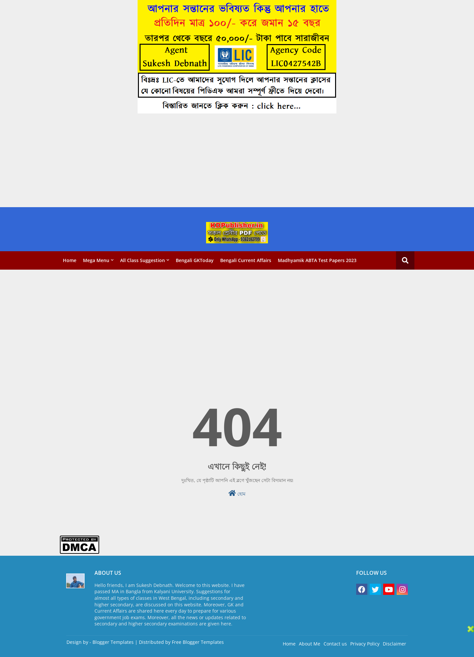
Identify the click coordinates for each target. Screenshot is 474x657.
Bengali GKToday (195, 260)
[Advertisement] (197, 161)
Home (69, 260)
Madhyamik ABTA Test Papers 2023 (317, 260)
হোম (237, 493)
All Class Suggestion (142, 260)
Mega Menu (96, 260)
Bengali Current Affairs (245, 260)
